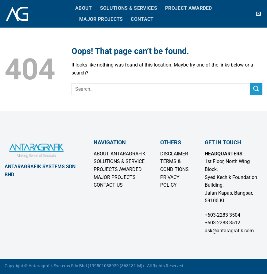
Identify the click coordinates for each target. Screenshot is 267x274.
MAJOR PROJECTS (115, 177)
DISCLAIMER (174, 154)
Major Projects (101, 19)
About (83, 8)
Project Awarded (188, 8)
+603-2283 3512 (222, 223)
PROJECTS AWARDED (118, 169)
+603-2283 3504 (222, 215)
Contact (142, 19)
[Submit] (256, 89)
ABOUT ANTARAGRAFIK (119, 154)
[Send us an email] (258, 14)
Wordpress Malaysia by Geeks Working (222, 265)
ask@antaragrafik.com (229, 231)
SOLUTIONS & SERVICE (119, 161)
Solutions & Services (128, 8)
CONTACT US (108, 185)
